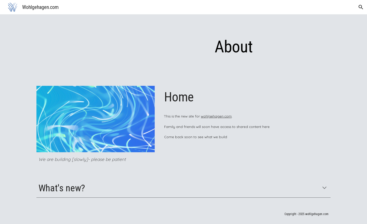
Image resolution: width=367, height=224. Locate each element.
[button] (361, 7)
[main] (234, 47)
